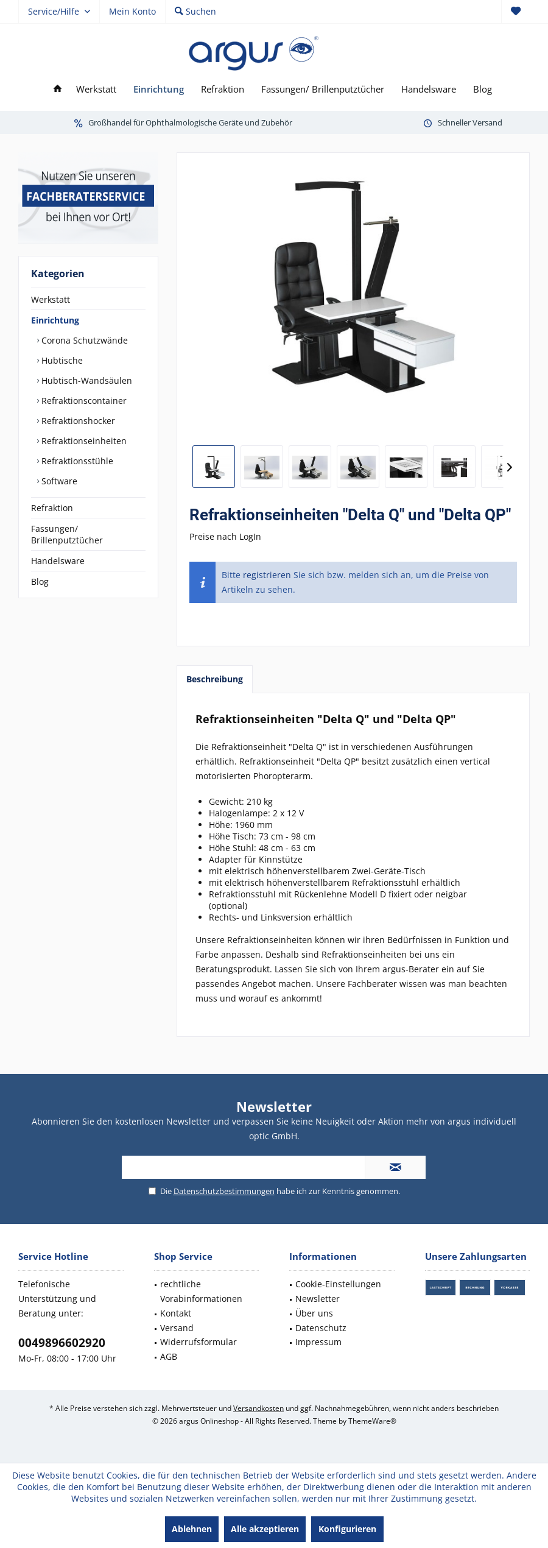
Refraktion (52, 508)
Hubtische (61, 360)
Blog (40, 581)
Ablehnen (192, 1529)
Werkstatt (50, 299)
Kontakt (175, 1313)
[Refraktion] (222, 89)
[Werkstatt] (96, 89)
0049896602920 (61, 1343)
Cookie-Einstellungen (338, 1284)
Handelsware (58, 561)
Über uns (314, 1313)
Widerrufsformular (198, 1342)
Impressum (318, 1342)
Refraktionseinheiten (83, 441)
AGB (168, 1356)
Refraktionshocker (77, 420)
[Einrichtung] (158, 89)
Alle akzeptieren (265, 1529)
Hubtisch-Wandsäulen (85, 380)
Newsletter (317, 1298)
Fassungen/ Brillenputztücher (67, 534)
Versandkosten (258, 1408)
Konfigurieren (347, 1529)
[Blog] (483, 89)
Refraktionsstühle (76, 461)
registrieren (267, 575)
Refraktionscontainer (83, 400)
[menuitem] (515, 11)
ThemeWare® (372, 1421)
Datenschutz (320, 1328)
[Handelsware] (429, 89)
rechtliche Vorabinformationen (201, 1291)
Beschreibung (214, 679)
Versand (177, 1328)
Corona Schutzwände (83, 340)
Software (58, 481)
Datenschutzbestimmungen (224, 1191)
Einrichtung (55, 320)
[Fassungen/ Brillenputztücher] (323, 89)
